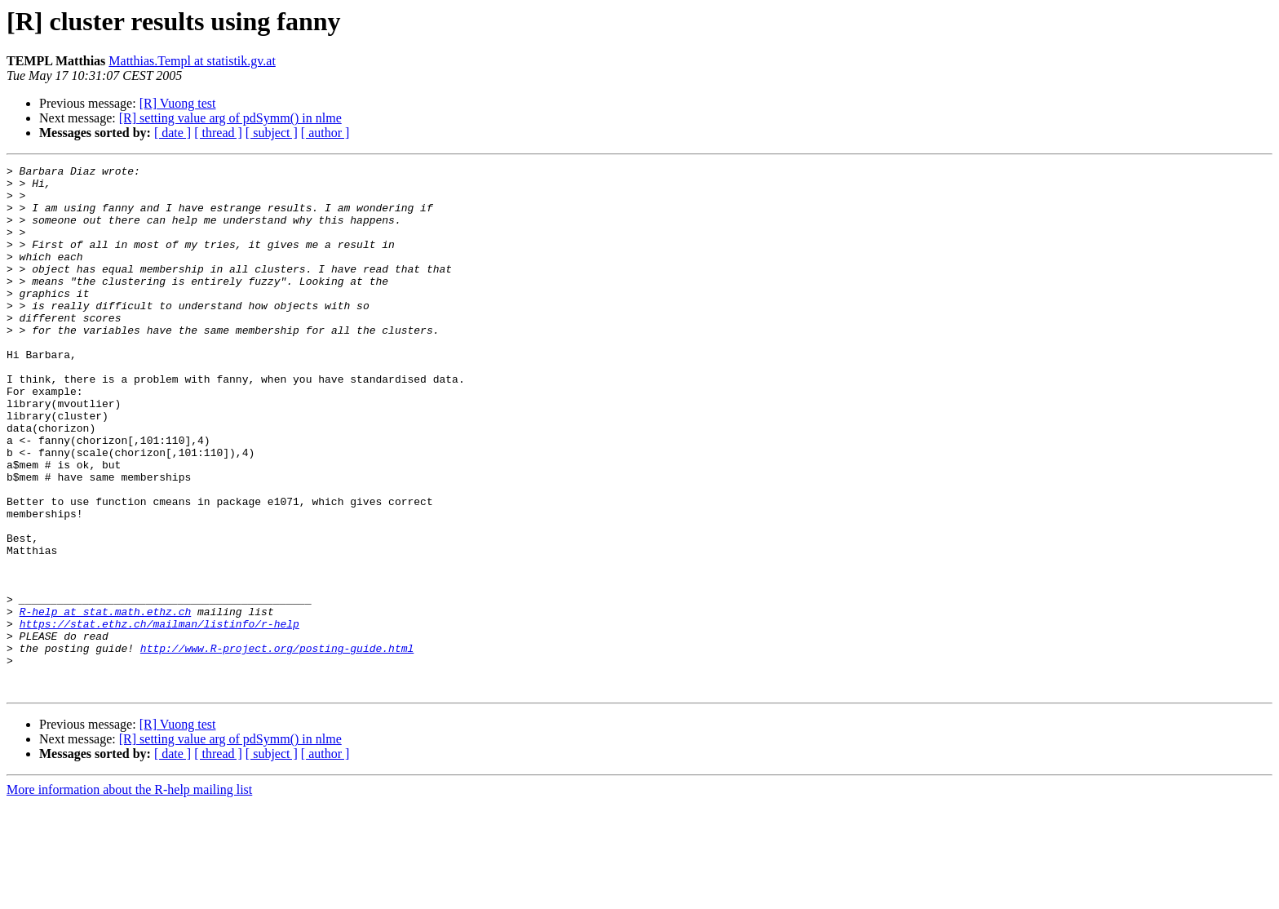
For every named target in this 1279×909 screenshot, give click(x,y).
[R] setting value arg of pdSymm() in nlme (230, 118)
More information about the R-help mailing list (129, 895)
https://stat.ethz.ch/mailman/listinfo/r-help (159, 716)
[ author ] (325, 133)
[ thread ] (218, 133)
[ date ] (172, 133)
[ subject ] (272, 133)
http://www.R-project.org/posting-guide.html (277, 745)
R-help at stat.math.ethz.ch (106, 701)
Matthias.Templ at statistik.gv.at (191, 61)
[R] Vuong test (177, 103)
